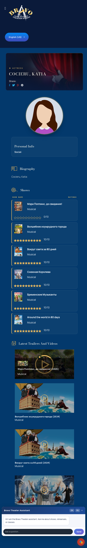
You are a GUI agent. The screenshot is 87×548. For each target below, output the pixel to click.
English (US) (15, 37)
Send (79, 531)
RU (78, 510)
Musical (31, 209)
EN (72, 510)
